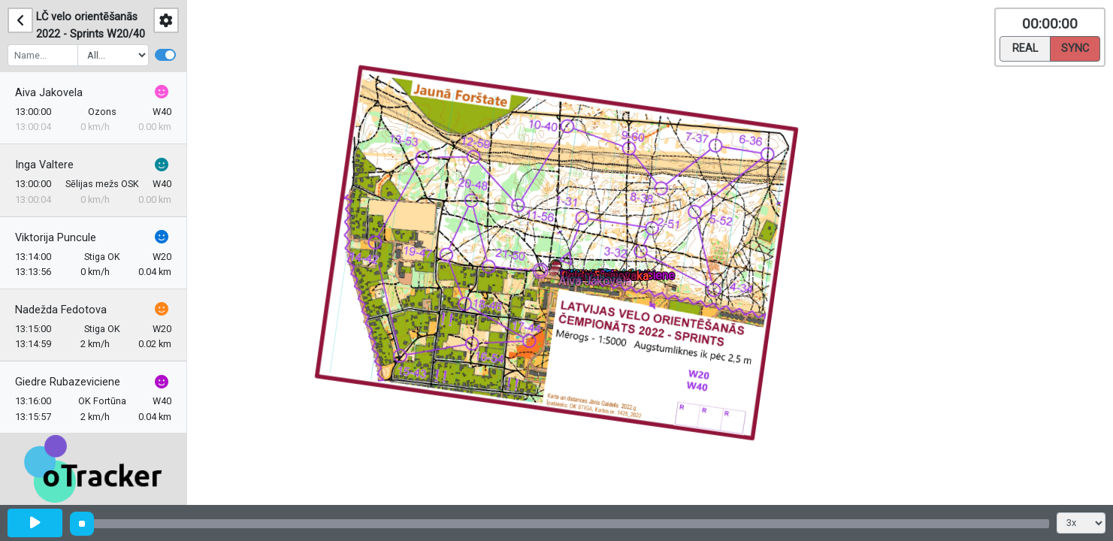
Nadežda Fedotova (61, 310)
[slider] (82, 524)
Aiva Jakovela (49, 92)
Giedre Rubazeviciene (67, 382)
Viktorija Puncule (55, 237)
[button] (556, 274)
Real (1025, 47)
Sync (1075, 47)
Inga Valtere (44, 165)
